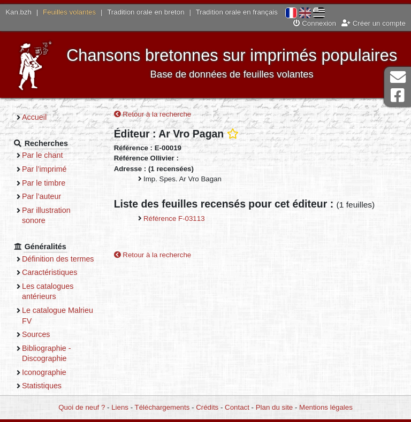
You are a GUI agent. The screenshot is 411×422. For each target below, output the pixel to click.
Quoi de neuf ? (81, 407)
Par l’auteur (41, 196)
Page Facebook (398, 95)
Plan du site (274, 407)
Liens (119, 407)
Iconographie (44, 372)
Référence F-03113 (174, 218)
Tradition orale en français (237, 12)
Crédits (207, 407)
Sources (36, 334)
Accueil (34, 117)
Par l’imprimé (44, 169)
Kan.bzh (18, 12)
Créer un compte (373, 23)
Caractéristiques (50, 272)
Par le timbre (43, 183)
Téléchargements (162, 407)
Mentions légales (326, 407)
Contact (237, 407)
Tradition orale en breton (145, 12)
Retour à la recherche (153, 114)
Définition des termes (58, 259)
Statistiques (42, 385)
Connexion (314, 23)
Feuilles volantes (69, 12)
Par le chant (42, 155)
